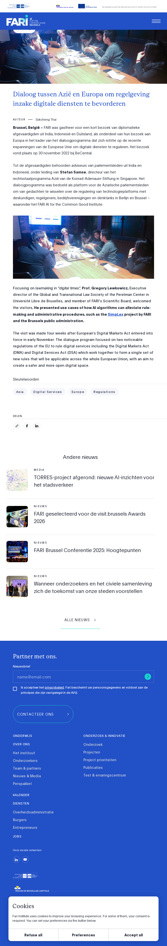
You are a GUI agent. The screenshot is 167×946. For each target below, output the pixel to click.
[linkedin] (16, 859)
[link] (25, 20)
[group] (80, 620)
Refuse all (33, 934)
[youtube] (25, 859)
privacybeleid (54, 687)
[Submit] (148, 676)
